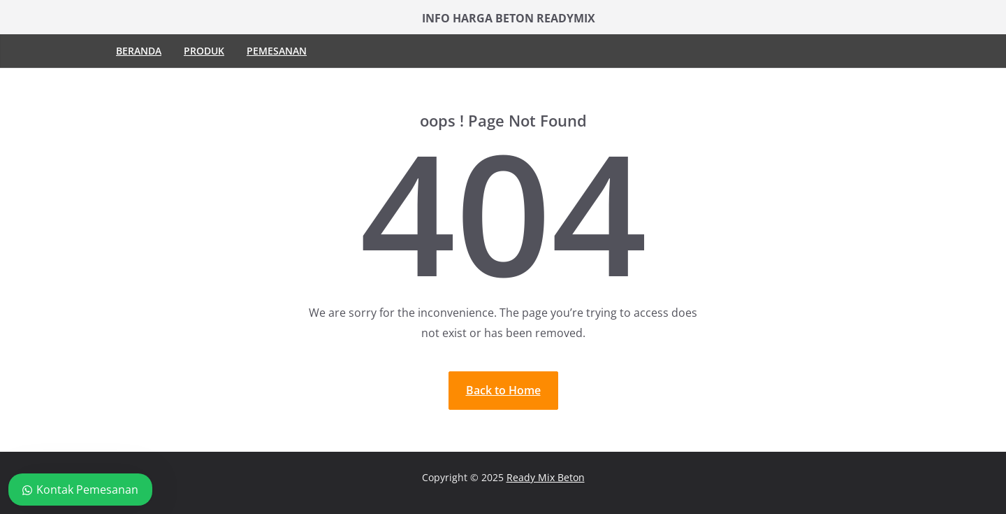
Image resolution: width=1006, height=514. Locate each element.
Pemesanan (277, 50)
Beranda (138, 50)
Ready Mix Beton (545, 477)
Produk (204, 50)
